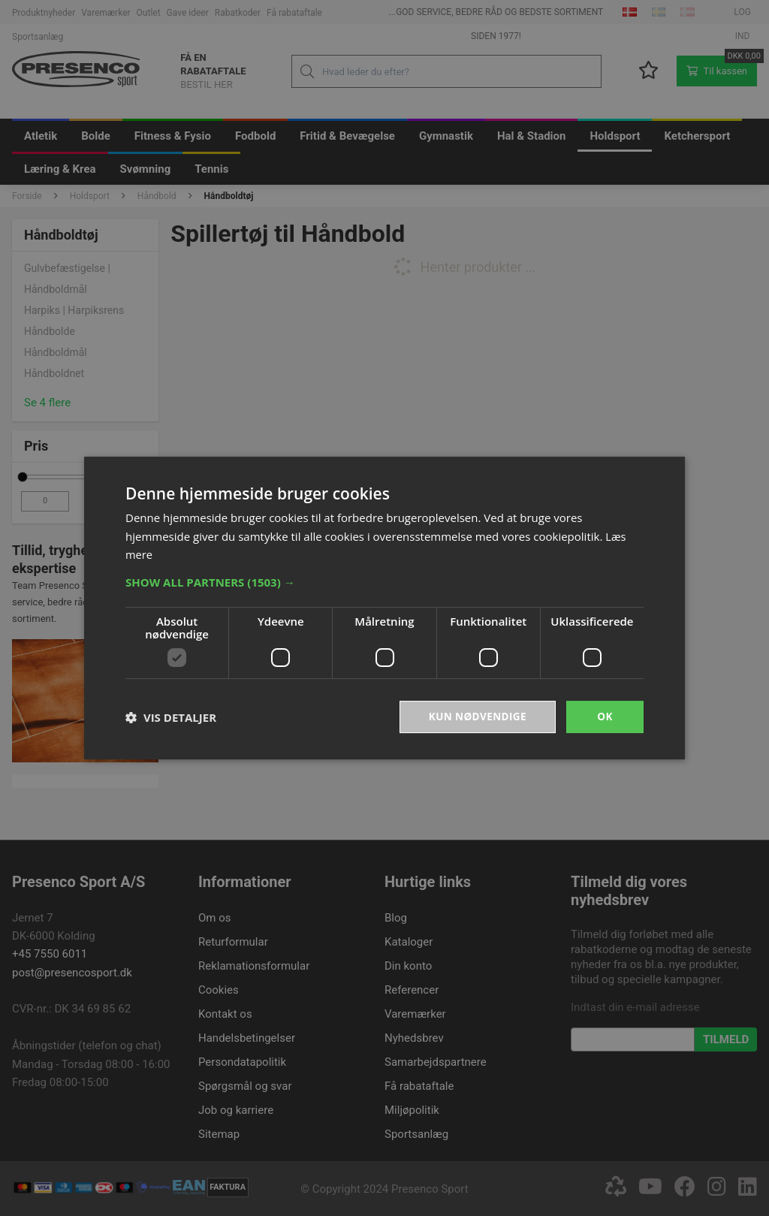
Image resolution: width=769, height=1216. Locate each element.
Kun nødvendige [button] (475, 716)
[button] (384, 581)
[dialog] (384, 608)
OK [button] (605, 716)
